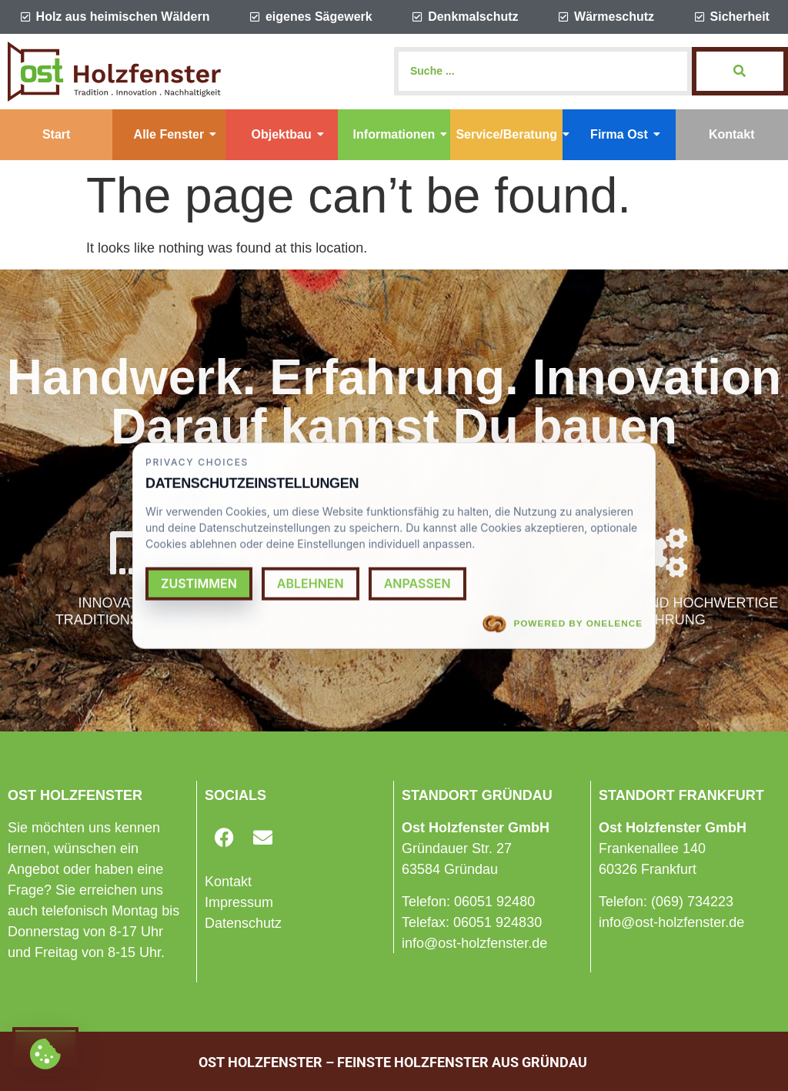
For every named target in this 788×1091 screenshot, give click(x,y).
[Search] (543, 71)
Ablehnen (310, 583)
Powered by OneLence (562, 624)
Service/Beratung (509, 134)
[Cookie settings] (45, 1046)
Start (56, 134)
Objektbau (288, 134)
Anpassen (417, 583)
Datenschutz (243, 923)
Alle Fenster (175, 134)
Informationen (400, 134)
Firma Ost (625, 134)
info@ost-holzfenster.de (474, 943)
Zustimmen (199, 583)
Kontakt (732, 134)
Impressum (239, 902)
